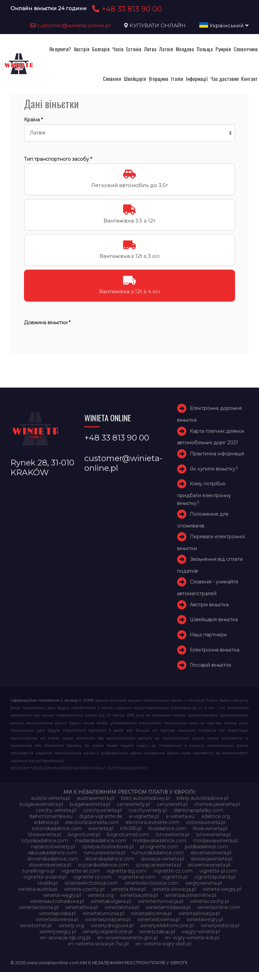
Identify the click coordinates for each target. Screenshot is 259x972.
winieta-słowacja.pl (174, 889)
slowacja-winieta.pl (162, 859)
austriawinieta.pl (95, 798)
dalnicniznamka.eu (51, 816)
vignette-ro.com (92, 877)
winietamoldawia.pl (168, 907)
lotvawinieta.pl (172, 834)
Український (224, 25)
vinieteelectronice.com (151, 883)
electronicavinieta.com (92, 822)
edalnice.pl (46, 822)
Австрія (81, 49)
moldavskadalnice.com (159, 841)
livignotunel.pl (84, 834)
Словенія (112, 78)
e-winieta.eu (180, 816)
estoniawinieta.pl (205, 822)
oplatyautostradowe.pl (108, 847)
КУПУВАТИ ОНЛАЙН (158, 25)
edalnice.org (215, 816)
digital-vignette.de (100, 816)
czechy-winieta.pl (56, 810)
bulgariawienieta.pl (41, 804)
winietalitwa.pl (81, 907)
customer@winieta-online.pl (70, 25)
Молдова (185, 49)
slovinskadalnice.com (109, 859)
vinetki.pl (47, 883)
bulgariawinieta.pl (90, 804)
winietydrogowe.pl (112, 925)
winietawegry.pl (204, 919)
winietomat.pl (36, 925)
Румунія (223, 49)
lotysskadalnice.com (44, 841)
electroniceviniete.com (152, 822)
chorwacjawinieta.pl (217, 804)
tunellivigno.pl (38, 871)
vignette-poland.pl (45, 877)
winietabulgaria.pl (111, 901)
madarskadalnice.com (100, 841)
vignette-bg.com (127, 871)
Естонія (133, 49)
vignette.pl (175, 877)
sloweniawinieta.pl (50, 865)
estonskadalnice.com (57, 828)
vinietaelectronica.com (91, 883)
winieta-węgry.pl (62, 895)
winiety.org (71, 925)
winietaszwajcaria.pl (108, 919)
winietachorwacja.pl (160, 901)
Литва (150, 49)
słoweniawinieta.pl (209, 865)
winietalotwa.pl (122, 907)
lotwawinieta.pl (213, 834)
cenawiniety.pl (133, 804)
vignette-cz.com (173, 871)
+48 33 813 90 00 (126, 8)
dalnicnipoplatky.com (198, 810)
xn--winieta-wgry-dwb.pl (163, 944)
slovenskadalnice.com (52, 859)
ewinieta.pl (100, 828)
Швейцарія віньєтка (214, 620)
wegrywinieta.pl (203, 883)
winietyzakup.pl (157, 932)
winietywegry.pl (57, 932)
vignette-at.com (80, 871)
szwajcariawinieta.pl (158, 865)
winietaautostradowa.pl (57, 901)
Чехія (117, 49)
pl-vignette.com (159, 847)
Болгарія (101, 49)
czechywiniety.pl (147, 810)
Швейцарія (135, 78)
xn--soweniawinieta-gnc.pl (127, 938)
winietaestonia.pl (38, 907)
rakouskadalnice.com (52, 853)
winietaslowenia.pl (57, 919)
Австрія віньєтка (209, 605)
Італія (177, 78)
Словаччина (246, 49)
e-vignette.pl (144, 816)
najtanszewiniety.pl (53, 847)
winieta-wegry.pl (222, 889)
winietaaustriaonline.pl (190, 895)
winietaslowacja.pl (199, 913)
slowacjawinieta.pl (211, 859)
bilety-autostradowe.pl (202, 798)
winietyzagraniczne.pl (108, 932)
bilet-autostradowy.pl (145, 798)
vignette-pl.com (218, 871)
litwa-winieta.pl (210, 828)
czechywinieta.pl (102, 810)
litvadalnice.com (167, 828)
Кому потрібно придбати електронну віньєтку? (204, 493)
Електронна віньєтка (214, 650)
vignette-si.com (136, 877)
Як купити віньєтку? (214, 469)
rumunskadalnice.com (158, 853)
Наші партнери (208, 635)
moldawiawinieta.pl (215, 841)
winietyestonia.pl (220, 925)
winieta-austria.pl (37, 889)
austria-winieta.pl (50, 798)
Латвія (166, 49)
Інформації (197, 78)
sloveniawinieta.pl (211, 853)
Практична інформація (217, 454)
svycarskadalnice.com (103, 865)
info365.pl (131, 828)
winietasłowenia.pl (158, 919)
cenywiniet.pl (172, 804)
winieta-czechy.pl (84, 889)
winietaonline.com (218, 907)
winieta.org (101, 895)
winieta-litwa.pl (128, 889)
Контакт (249, 78)
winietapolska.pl (57, 913)
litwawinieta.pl (44, 834)
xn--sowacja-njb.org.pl (65, 938)
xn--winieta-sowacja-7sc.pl (98, 944)
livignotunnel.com (128, 834)
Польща (205, 49)
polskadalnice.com (206, 847)
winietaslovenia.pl (151, 913)
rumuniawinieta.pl (104, 853)
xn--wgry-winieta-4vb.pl (192, 938)
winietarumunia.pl (103, 913)
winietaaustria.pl (139, 895)
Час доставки (224, 78)
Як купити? (60, 49)
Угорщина (158, 78)
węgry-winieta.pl (201, 932)
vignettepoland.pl (214, 877)
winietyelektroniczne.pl (167, 925)
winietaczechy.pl (209, 901)
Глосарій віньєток (210, 665)
